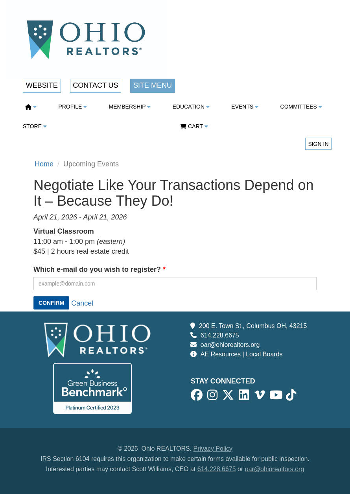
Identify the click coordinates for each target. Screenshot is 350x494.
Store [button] (35, 126)
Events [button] (244, 106)
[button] (32, 106)
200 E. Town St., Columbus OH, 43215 (253, 326)
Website (42, 85)
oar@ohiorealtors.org (230, 344)
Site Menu (152, 85)
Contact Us (95, 85)
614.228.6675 (220, 335)
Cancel (82, 303)
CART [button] (194, 126)
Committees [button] (301, 106)
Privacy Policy (213, 448)
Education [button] (191, 106)
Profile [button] (72, 106)
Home (44, 164)
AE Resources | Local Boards (242, 354)
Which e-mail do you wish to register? (97, 269)
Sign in (318, 144)
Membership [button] (130, 106)
